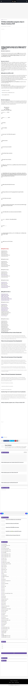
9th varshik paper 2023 (14, 556)
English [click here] (4, 283)
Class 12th (14, 586)
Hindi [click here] (4, 282)
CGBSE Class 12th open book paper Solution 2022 (13, 535)
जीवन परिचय (14, 632)
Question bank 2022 (14, 606)
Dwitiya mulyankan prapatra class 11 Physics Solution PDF (9, 472)
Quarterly (14, 604)
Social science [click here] (5, 286)
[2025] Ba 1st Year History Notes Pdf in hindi (12, 523)
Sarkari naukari (14, 610)
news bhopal (14, 623)
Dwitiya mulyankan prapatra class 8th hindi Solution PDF (9, 482)
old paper (14, 624)
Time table (14, 611)
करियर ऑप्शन (14, 631)
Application (14, 561)
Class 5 (14, 589)
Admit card (14, 558)
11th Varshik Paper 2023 (14, 549)
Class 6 (14, 590)
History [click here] (4, 310)
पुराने (26, 513)
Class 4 (14, 587)
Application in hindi (14, 562)
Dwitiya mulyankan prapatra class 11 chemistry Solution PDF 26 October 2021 (12, 462)
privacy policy (17, 682)
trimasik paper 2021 (14, 627)
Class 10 (14, 582)
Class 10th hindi (14, 583)
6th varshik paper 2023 (14, 555)
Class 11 (14, 585)
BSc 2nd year (14, 566)
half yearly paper (14, 618)
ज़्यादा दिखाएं (25, 452)
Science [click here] (4, 285)
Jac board (14, 597)
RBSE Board (14, 607)
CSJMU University (14, 576)
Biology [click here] (4, 309)
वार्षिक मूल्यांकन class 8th (14, 637)
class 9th (14, 617)
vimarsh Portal (14, 630)
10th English (14, 544)
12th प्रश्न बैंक (14, 552)
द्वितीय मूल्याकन (5, 437)
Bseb (14, 573)
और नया (2, 513)
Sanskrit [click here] (4, 287)
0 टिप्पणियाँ (9, 26)
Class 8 (14, 594)
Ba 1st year (14, 568)
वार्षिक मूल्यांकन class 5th (14, 635)
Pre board (14, 603)
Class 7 (14, 592)
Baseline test (14, 569)
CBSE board (14, 575)
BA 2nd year (14, 565)
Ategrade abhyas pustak (14, 563)
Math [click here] (4, 296)
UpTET (14, 614)
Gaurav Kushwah (8, 445)
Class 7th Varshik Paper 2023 (14, 593)
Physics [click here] (4, 307)
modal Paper (14, 621)
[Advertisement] (14, 10)
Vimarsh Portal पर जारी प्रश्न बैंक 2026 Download (12, 527)
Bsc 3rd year (14, 572)
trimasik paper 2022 (14, 628)
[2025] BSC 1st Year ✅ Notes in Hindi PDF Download (13, 531)
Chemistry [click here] (4, 308)
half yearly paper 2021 (14, 620)
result (14, 625)
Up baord (14, 613)
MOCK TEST (14, 600)
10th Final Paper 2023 (14, 545)
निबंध (14, 634)
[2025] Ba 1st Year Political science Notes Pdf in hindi (13, 519)
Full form (14, 596)
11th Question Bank (14, 548)
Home (10, 682)
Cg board (14, 579)
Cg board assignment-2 (14, 580)
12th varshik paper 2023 (14, 551)
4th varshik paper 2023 (14, 554)
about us (13, 682)
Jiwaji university (14, 599)
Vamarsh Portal (14, 616)
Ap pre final (14, 559)
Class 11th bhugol (4, 315)
